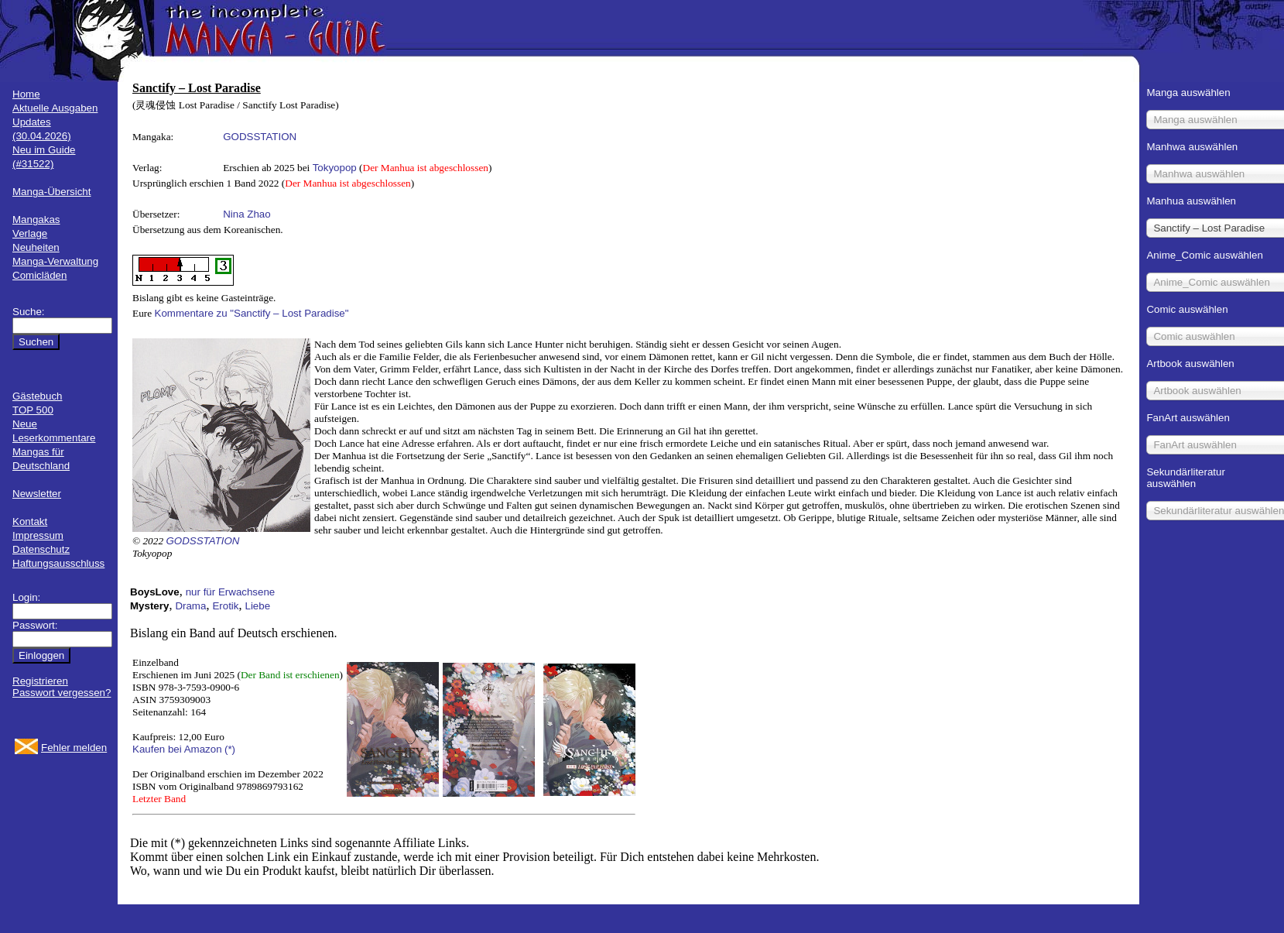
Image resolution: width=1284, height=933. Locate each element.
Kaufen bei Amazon (177, 749)
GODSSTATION (259, 136)
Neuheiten (36, 247)
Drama (190, 606)
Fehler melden (74, 747)
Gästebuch (37, 396)
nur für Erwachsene (231, 592)
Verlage (29, 233)
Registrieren (40, 681)
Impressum (37, 535)
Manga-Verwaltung (55, 261)
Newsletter (36, 493)
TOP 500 (32, 410)
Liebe (257, 606)
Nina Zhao (247, 214)
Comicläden (39, 275)
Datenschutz (41, 549)
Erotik (225, 606)
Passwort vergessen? (61, 692)
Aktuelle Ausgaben (55, 108)
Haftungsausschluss (58, 563)
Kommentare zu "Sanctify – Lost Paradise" (252, 313)
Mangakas (36, 219)
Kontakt (29, 521)
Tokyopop (335, 167)
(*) (229, 749)
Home (26, 94)
